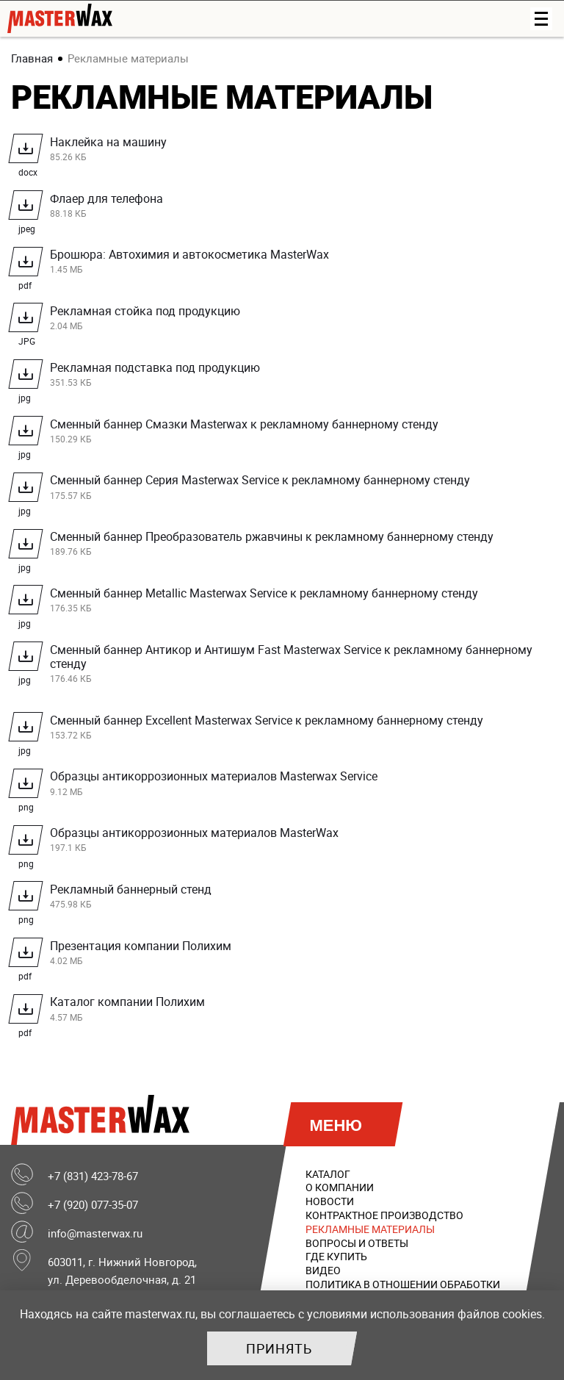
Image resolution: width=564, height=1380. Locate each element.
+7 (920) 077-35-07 (93, 1204)
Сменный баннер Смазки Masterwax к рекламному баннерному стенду (285, 432)
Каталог (328, 1174)
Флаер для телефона (285, 206)
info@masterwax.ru (95, 1233)
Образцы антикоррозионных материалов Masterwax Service (285, 785)
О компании (340, 1188)
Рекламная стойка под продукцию (285, 320)
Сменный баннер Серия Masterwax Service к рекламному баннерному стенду (285, 489)
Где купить (336, 1257)
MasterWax (104, 1120)
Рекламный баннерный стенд (285, 898)
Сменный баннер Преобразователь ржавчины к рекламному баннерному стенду (285, 545)
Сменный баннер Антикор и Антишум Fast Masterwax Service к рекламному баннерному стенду (285, 664)
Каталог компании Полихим (285, 1010)
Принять (279, 1348)
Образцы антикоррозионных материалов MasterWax (285, 841)
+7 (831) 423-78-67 (93, 1175)
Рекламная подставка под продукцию (285, 376)
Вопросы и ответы (357, 1243)
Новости (330, 1202)
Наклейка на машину (285, 151)
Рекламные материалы (370, 1229)
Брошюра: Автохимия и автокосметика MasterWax (285, 263)
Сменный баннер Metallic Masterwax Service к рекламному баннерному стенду (285, 602)
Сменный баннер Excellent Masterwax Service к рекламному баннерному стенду (285, 728)
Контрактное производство (384, 1215)
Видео (323, 1271)
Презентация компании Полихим (285, 954)
